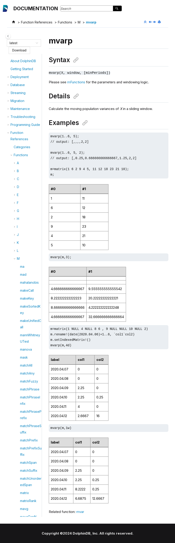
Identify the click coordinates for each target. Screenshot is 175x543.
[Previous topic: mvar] (150, 22)
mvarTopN (28, 304)
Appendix (24, 447)
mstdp (24, 186)
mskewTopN (29, 162)
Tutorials (16, 501)
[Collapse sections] (145, 22)
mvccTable (28, 312)
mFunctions (76, 82)
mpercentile (29, 108)
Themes (20, 455)
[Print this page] (159, 22)
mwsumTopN (29, 336)
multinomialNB (30, 250)
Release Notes (21, 509)
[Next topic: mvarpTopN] (154, 22)
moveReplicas (30, 57)
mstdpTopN (28, 194)
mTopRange (29, 234)
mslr (23, 170)
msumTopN (28, 226)
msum (24, 210)
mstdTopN (28, 202)
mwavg (25, 320)
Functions (65, 22)
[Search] (117, 8)
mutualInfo (27, 272)
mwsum (25, 328)
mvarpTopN (29, 296)
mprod (25, 130)
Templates (21, 463)
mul (22, 242)
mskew (25, 154)
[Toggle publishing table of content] (8, 36)
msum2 (25, 218)
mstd (23, 178)
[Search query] (91, 8)
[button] (18, 57)
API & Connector (22, 485)
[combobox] (22, 43)
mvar (23, 280)
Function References (36, 22)
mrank (24, 146)
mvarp (91, 22)
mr (22, 138)
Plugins (15, 493)
